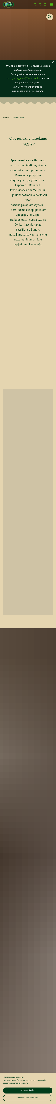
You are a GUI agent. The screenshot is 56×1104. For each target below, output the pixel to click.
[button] (35, 4)
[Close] (53, 62)
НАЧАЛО (6, 117)
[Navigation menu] (51, 4)
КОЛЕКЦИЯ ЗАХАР (18, 117)
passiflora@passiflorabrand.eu (24, 78)
